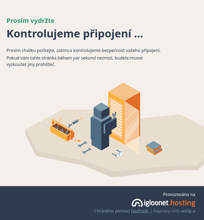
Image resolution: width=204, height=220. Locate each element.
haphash (140, 211)
